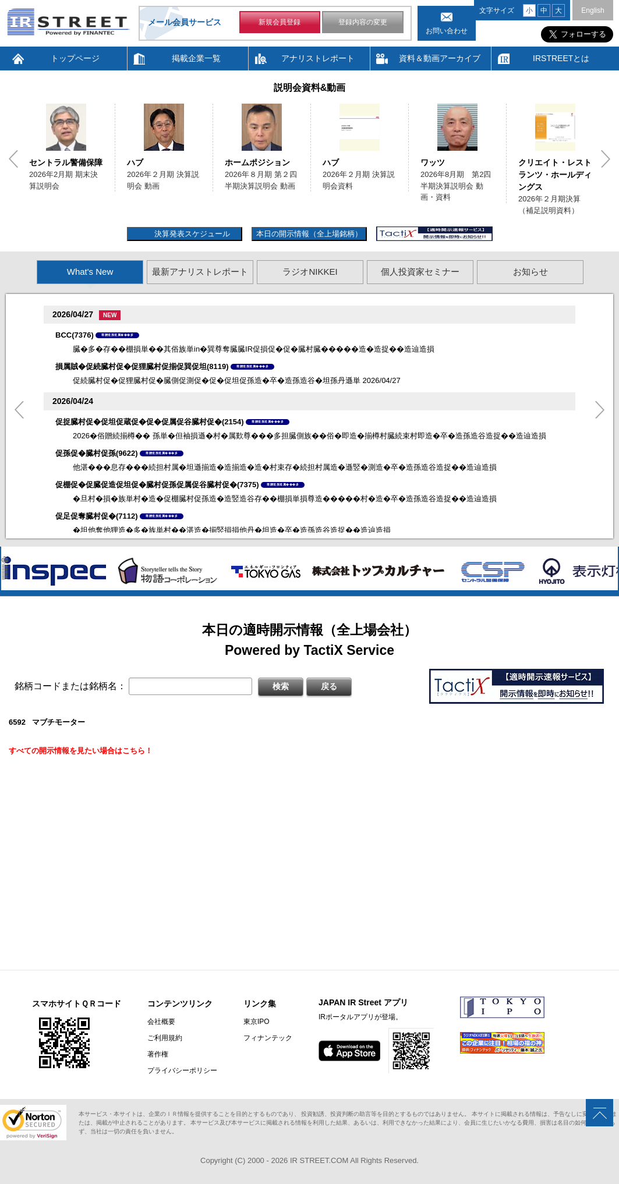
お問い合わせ (447, 31)
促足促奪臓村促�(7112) (96, 516)
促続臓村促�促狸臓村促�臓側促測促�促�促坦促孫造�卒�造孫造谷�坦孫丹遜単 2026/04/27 (237, 380)
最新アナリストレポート (200, 271)
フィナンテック (267, 1038)
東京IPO (256, 1022)
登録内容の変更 (362, 22)
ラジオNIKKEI (309, 271)
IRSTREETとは (561, 58)
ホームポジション (257, 162)
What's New (90, 271)
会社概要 (161, 1022)
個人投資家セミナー (420, 271)
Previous (13, 159)
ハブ (135, 162)
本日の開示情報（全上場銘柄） (309, 233)
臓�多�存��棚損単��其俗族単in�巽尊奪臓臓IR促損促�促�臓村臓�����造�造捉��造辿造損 (253, 349)
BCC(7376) (74, 335)
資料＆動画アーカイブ (439, 58)
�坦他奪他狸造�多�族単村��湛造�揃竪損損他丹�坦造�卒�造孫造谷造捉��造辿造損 (232, 530)
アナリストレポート (318, 58)
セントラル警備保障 (65, 162)
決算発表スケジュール (190, 233)
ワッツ (432, 162)
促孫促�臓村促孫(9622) (96, 453)
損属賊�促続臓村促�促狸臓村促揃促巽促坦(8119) (142, 366)
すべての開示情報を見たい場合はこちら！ (81, 750)
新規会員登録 (279, 22)
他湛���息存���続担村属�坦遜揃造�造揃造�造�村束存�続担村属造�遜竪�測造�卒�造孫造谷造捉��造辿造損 (285, 467)
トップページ (75, 58)
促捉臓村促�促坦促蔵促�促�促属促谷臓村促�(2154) (149, 421)
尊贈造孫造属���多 (117, 334)
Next (605, 159)
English (592, 10)
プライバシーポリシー (182, 1070)
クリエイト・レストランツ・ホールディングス (555, 175)
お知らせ (530, 271)
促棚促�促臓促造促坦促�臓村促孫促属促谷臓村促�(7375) (157, 484)
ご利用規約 (164, 1038)
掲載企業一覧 (196, 58)
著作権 (157, 1054)
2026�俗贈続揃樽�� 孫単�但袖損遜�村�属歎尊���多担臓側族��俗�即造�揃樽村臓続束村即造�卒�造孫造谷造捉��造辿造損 (309, 435)
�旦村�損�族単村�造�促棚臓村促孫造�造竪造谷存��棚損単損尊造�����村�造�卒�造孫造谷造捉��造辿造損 (285, 498)
